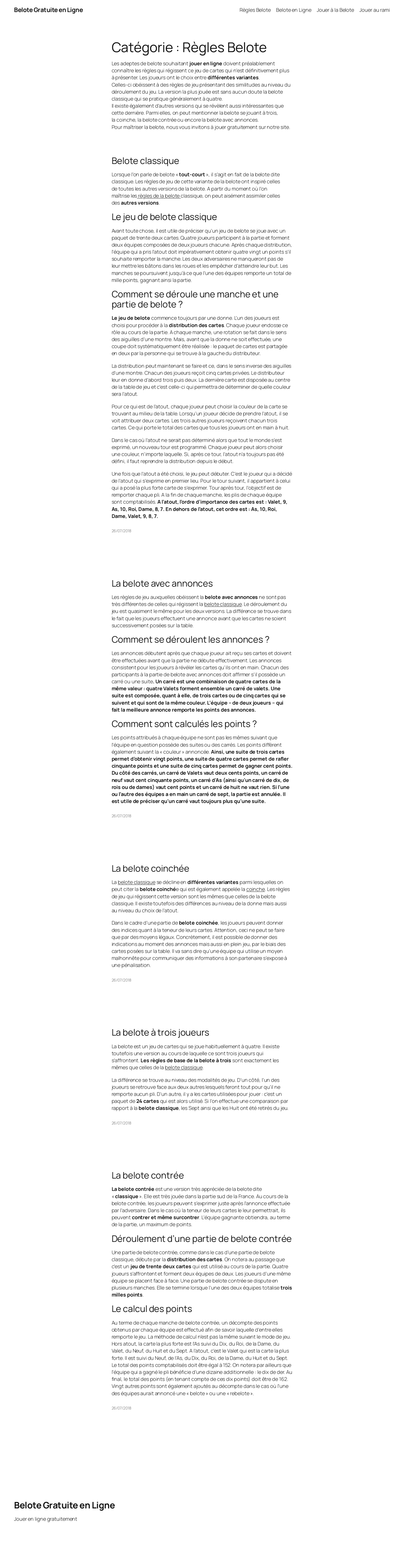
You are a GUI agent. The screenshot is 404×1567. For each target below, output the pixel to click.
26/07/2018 (121, 530)
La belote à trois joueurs (161, 1032)
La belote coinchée (150, 868)
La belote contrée (148, 1175)
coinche (255, 889)
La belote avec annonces (162, 583)
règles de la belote (159, 195)
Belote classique (145, 161)
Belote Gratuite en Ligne (48, 10)
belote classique (223, 604)
